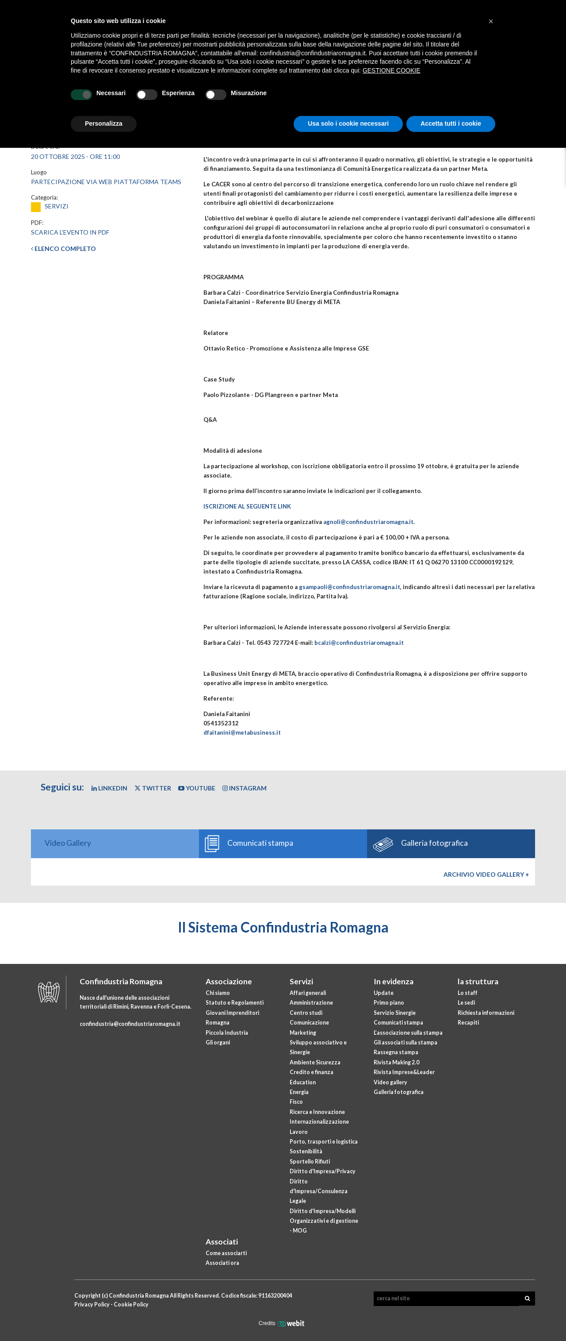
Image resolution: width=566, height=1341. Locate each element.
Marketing (303, 1032)
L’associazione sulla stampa (408, 1032)
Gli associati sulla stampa (405, 1042)
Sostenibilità (306, 1151)
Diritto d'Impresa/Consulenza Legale (319, 1191)
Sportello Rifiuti (310, 1161)
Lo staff (468, 993)
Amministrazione (311, 1002)
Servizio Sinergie (395, 1013)
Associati (222, 1241)
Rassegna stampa (396, 1052)
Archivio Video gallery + (486, 874)
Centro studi (306, 1013)
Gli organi (218, 1042)
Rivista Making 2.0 (396, 1062)
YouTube (196, 788)
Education (303, 1082)
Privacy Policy (92, 1304)
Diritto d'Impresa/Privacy (323, 1171)
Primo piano (389, 1002)
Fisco (296, 1101)
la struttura (478, 981)
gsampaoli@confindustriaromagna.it (349, 586)
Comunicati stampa (398, 1022)
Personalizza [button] (103, 123)
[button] (491, 21)
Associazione (229, 981)
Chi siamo (218, 993)
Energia (299, 1092)
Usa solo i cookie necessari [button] (348, 123)
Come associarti (226, 1253)
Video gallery (390, 1082)
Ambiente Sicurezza (315, 1062)
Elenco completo (63, 248)
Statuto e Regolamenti (235, 1002)
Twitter (152, 788)
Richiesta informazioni (486, 1013)
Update (384, 993)
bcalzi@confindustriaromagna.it (359, 642)
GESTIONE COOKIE (392, 70)
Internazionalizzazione (319, 1121)
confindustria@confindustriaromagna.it (130, 1024)
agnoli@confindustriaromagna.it (368, 521)
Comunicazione (309, 1022)
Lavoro (299, 1132)
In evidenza (393, 981)
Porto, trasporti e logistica (324, 1141)
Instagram (244, 788)
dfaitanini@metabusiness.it (242, 732)
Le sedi (466, 1002)
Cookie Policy (131, 1304)
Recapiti (468, 1022)
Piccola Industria (227, 1032)
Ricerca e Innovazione (317, 1112)
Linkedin (109, 788)
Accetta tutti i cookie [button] (451, 123)
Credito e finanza (311, 1072)
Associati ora (222, 1263)
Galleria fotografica (399, 1092)
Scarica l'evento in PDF (70, 232)
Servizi (301, 981)
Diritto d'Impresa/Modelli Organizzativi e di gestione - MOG (324, 1221)
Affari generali (308, 993)
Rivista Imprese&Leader (404, 1072)
